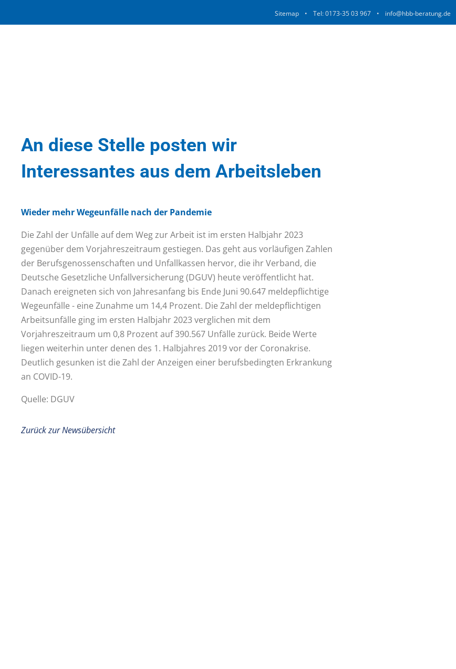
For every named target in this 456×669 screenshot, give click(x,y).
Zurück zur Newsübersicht (68, 430)
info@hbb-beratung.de (418, 13)
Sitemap (287, 13)
